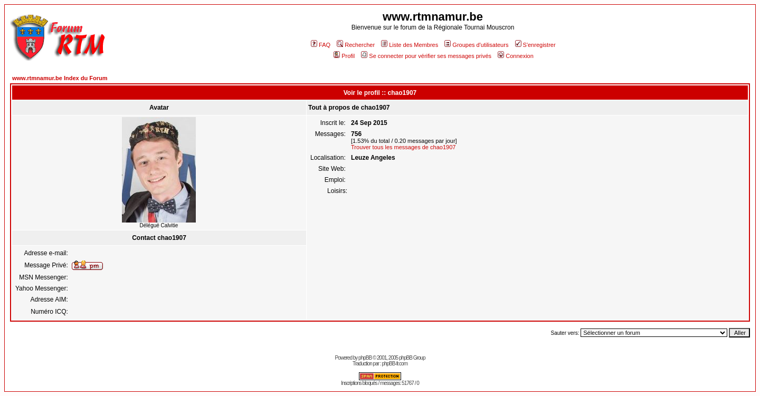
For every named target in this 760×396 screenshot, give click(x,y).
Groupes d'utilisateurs (476, 45)
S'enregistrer (535, 45)
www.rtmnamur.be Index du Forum (60, 78)
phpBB (365, 358)
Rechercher (356, 45)
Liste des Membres (409, 45)
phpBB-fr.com (394, 363)
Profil (344, 56)
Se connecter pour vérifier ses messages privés (426, 56)
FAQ (320, 45)
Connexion (516, 56)
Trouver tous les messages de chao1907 (403, 147)
